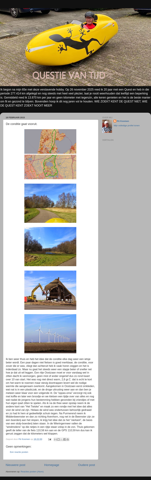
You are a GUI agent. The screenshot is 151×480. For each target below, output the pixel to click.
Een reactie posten (19, 452)
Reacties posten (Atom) (32, 471)
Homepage (51, 465)
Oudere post (86, 465)
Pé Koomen (123, 121)
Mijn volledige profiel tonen (127, 125)
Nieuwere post (15, 465)
